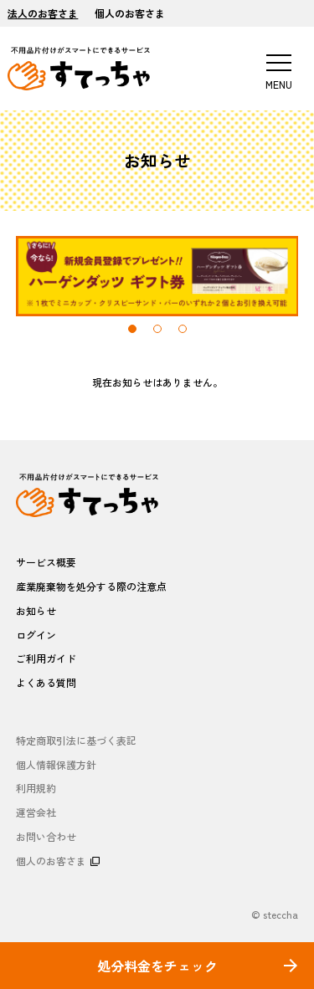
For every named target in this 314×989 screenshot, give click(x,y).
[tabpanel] (157, 276)
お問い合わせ (46, 836)
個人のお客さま (130, 13)
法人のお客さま (43, 13)
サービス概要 (46, 562)
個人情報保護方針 (56, 764)
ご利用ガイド (46, 658)
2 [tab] (157, 328)
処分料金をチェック (157, 966)
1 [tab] (132, 328)
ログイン (36, 635)
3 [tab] (182, 328)
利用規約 (36, 788)
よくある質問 (46, 682)
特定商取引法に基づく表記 (76, 740)
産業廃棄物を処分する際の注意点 (91, 586)
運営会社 (36, 812)
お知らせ (36, 610)
